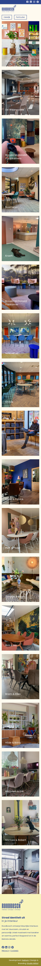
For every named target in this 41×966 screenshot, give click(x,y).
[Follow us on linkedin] (6, 947)
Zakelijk (7, 17)
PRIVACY (5, 951)
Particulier (20, 17)
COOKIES (14, 951)
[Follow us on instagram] (9, 947)
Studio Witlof (32, 963)
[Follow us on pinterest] (12, 947)
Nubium (25, 960)
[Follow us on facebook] (3, 947)
